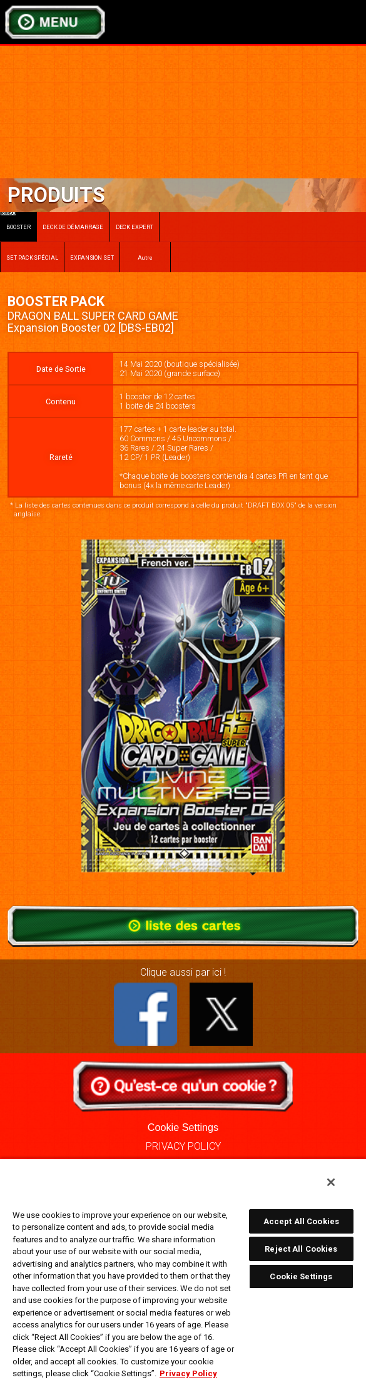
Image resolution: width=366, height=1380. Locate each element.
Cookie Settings (183, 1127)
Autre (145, 257)
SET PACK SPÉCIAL (32, 257)
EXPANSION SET (92, 257)
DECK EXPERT (134, 226)
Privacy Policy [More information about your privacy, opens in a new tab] (188, 1373)
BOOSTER (16, 221)
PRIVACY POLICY (183, 1146)
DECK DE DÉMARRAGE (73, 226)
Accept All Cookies (301, 1221)
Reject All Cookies (301, 1249)
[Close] (331, 1182)
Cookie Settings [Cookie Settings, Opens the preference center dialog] (301, 1276)
